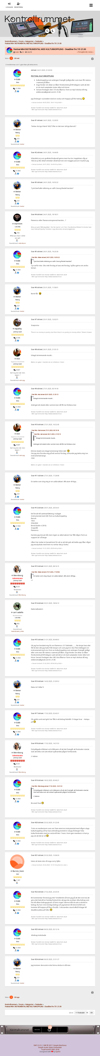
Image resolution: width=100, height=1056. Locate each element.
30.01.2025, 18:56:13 (45, 603)
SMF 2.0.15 (38, 1045)
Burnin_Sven (18, 871)
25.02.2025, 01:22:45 (45, 822)
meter (22, 144)
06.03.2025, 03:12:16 (45, 929)
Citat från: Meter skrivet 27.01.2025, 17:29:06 (45, 572)
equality (18, 328)
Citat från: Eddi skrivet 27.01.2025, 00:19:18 (45, 430)
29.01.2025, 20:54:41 (45, 508)
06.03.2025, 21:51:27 (45, 959)
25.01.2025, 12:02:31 (44, 319)
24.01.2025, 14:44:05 (44, 152)
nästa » (90, 52)
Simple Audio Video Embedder (50, 1047)
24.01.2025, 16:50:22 (44, 182)
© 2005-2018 (54, 1049)
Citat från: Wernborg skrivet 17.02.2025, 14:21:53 (46, 786)
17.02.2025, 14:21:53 (45, 743)
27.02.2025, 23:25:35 (45, 892)
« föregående (82, 52)
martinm (18, 223)
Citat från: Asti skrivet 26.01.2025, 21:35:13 (44, 394)
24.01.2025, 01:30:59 (41, 70)
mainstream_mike (17, 631)
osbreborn (22, 243)
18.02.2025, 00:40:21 (45, 780)
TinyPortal (45, 1049)
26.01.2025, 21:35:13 (44, 349)
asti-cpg (22, 380)
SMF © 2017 (47, 1045)
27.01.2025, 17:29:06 (45, 476)
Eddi (17, 52)
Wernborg (18, 575)
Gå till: (71, 1013)
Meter (18, 129)
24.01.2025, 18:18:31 (44, 214)
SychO (57, 1051)
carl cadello (18, 612)
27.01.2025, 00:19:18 (44, 389)
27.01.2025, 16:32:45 (45, 424)
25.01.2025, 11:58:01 (44, 287)
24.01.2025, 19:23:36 (44, 251)
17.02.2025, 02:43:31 (45, 713)
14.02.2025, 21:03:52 (45, 681)
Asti (18, 358)
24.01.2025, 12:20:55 (44, 120)
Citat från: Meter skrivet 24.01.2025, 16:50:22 (45, 257)
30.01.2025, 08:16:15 (45, 566)
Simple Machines (60, 1045)
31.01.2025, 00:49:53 (45, 639)
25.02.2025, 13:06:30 (45, 855)
